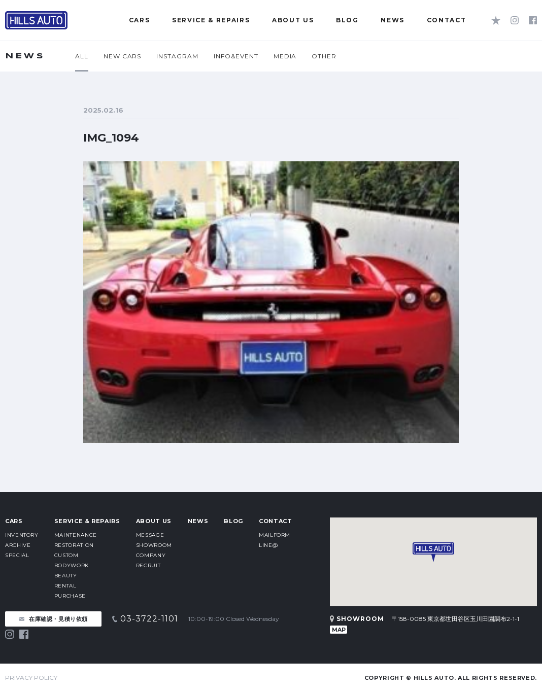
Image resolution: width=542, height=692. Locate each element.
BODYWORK (71, 565)
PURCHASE (70, 596)
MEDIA (285, 56)
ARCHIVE (17, 545)
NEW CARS (123, 56)
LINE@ (268, 545)
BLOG (233, 521)
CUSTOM (66, 555)
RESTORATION (74, 545)
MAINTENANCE (75, 535)
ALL (81, 56)
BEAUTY (65, 575)
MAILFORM (274, 535)
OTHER (324, 56)
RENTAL (65, 585)
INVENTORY (22, 535)
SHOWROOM (154, 545)
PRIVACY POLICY (31, 677)
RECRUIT (148, 565)
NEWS (198, 521)
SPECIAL (17, 555)
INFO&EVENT (236, 56)
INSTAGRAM (177, 56)
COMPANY (150, 555)
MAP (339, 629)
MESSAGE (150, 535)
